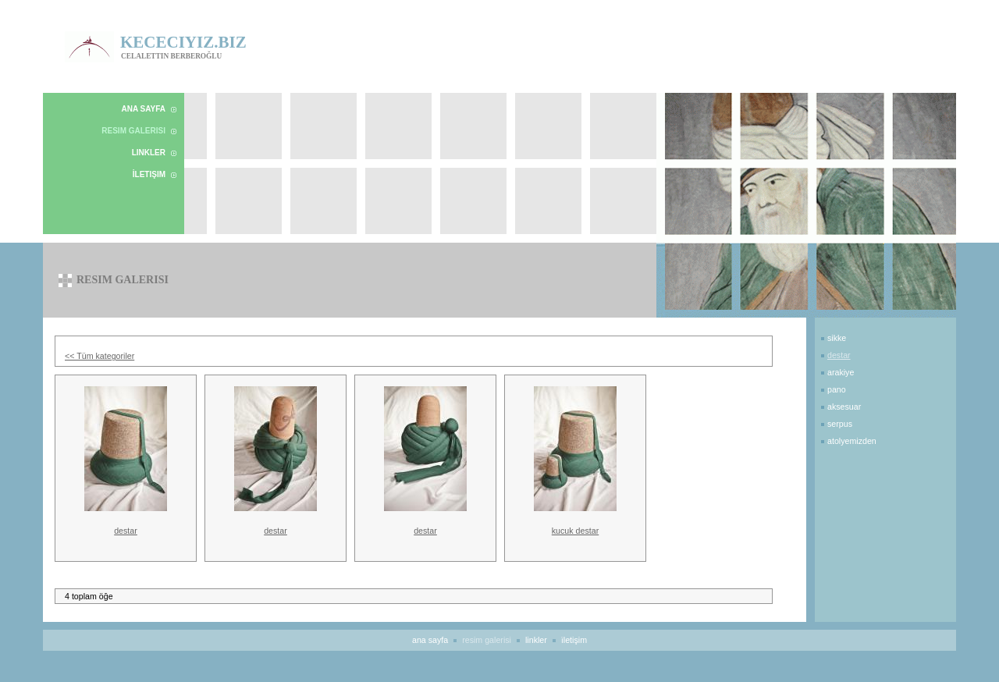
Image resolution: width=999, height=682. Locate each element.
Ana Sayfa (144, 109)
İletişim (149, 174)
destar (125, 530)
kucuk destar (575, 530)
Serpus (839, 423)
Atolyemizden (851, 441)
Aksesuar (844, 406)
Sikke (836, 338)
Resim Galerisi (133, 130)
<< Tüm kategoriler (99, 356)
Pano (836, 389)
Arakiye (840, 372)
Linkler (148, 152)
